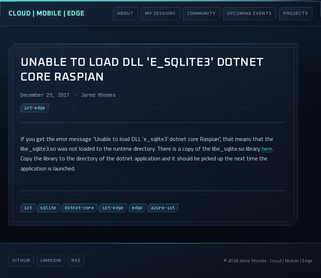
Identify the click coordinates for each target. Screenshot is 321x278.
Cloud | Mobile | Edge (46, 13)
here (267, 148)
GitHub (21, 261)
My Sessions (160, 14)
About (125, 14)
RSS (76, 261)
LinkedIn (51, 261)
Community (201, 14)
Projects (295, 14)
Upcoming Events (249, 14)
